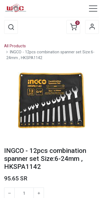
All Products (15, 46)
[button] (11, 27)
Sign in (92, 27)
